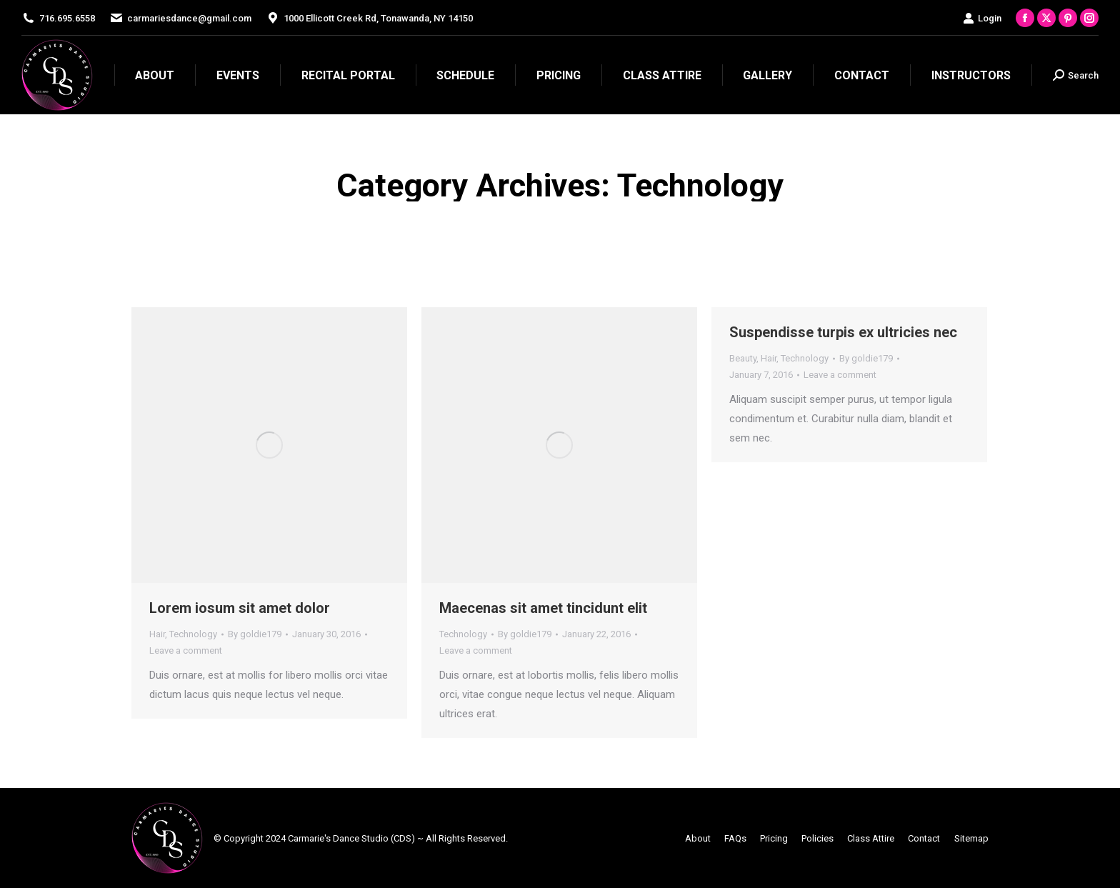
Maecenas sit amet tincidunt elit (543, 608)
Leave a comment (185, 650)
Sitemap (971, 838)
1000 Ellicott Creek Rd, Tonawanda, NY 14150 (378, 18)
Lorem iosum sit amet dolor (239, 608)
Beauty (742, 358)
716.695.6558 (67, 18)
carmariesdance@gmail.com (189, 18)
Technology (193, 634)
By (254, 634)
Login (982, 18)
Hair (157, 634)
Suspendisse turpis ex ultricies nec (843, 332)
